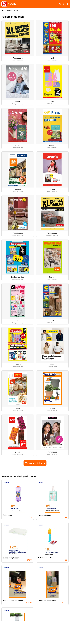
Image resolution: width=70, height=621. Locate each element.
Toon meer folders (35, 463)
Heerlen (15, 11)
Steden (8, 11)
